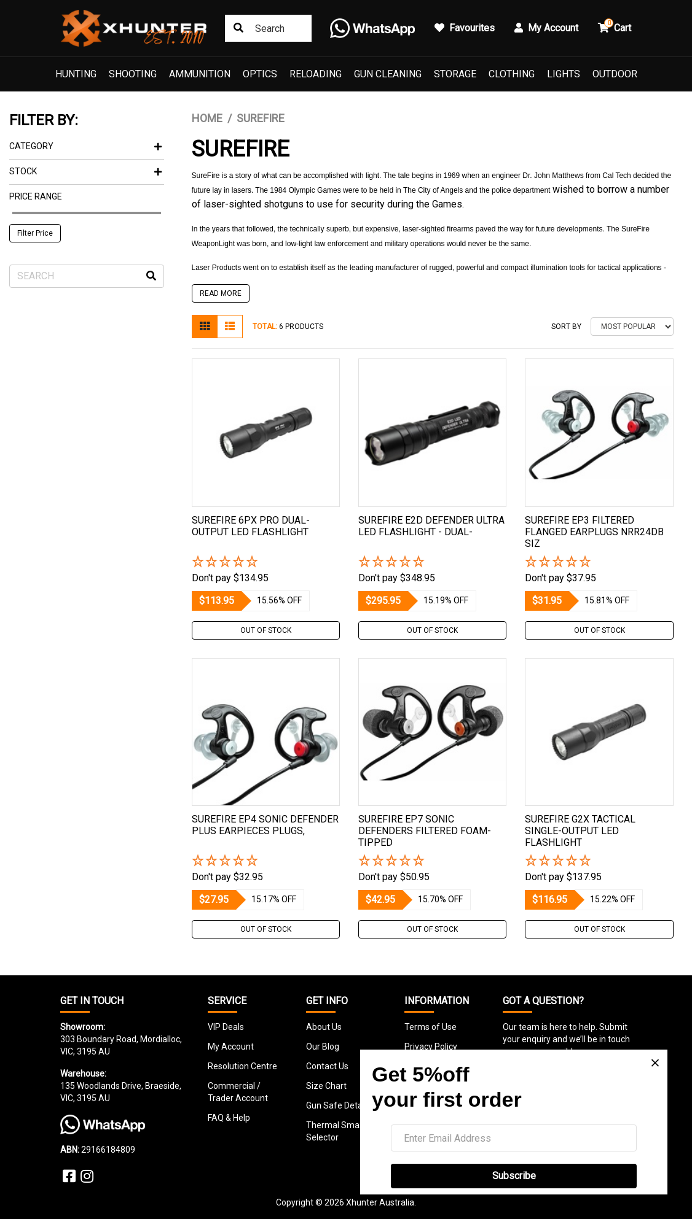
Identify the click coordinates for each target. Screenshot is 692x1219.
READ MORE (221, 293)
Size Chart (326, 1086)
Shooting (133, 74)
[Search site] (238, 28)
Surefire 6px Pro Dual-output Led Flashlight (251, 526)
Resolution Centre (242, 1066)
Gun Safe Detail (336, 1105)
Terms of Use (430, 1027)
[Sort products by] (632, 326)
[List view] (230, 326)
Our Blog (322, 1046)
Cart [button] (614, 26)
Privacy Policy (430, 1046)
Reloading (315, 74)
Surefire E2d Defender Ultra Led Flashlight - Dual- (431, 526)
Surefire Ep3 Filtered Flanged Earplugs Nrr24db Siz (594, 531)
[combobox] (268, 28)
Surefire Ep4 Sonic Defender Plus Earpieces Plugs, (265, 825)
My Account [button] (546, 28)
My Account (231, 1046)
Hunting (75, 74)
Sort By (566, 326)
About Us (324, 1027)
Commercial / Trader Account (238, 1092)
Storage (455, 74)
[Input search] (86, 276)
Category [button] (85, 146)
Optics (260, 74)
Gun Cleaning (388, 74)
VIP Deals (226, 1027)
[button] (266, 562)
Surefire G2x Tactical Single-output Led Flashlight (580, 830)
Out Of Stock (265, 630)
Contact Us (327, 1066)
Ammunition (199, 74)
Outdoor (614, 74)
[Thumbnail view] (205, 326)
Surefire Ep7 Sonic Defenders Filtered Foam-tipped (424, 830)
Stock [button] (85, 171)
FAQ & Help (229, 1118)
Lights (563, 74)
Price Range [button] (35, 196)
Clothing (512, 74)
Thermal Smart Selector (336, 1131)
